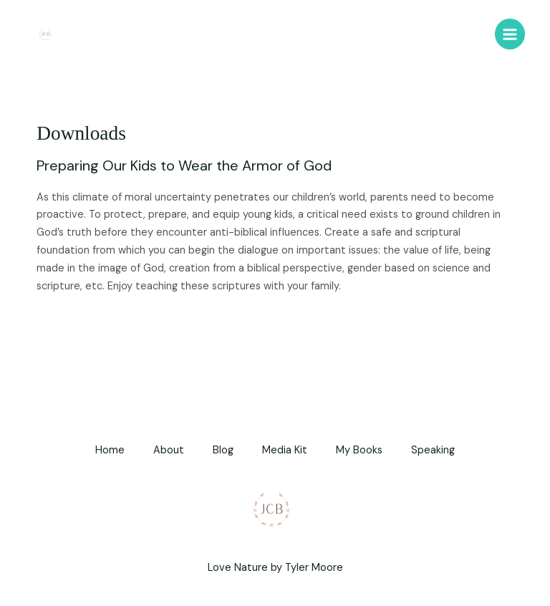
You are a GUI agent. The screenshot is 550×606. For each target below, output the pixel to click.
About (168, 450)
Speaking (433, 450)
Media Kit (284, 450)
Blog (223, 450)
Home (110, 450)
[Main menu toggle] (510, 34)
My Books (359, 450)
